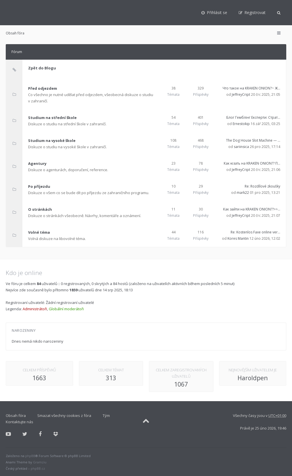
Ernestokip (241, 123)
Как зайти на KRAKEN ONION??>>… (251, 209)
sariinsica (241, 146)
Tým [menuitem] (106, 415)
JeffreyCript (241, 94)
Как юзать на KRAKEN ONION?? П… (252, 163)
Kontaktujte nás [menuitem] (19, 421)
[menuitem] (214, 12)
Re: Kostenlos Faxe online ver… (255, 232)
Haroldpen (253, 378)
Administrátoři (35, 308)
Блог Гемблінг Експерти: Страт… (253, 117)
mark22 (243, 192)
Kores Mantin (238, 238)
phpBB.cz (38, 468)
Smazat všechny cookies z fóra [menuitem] (64, 415)
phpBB (30, 456)
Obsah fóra (15, 33)
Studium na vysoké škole (51, 140)
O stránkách (40, 209)
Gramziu (39, 462)
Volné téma (39, 232)
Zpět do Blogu (42, 68)
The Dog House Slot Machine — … (253, 140)
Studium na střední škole (52, 117)
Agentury (37, 163)
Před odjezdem (42, 88)
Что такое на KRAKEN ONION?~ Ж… (251, 88)
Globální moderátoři (66, 308)
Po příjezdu (39, 186)
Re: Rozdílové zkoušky (262, 186)
